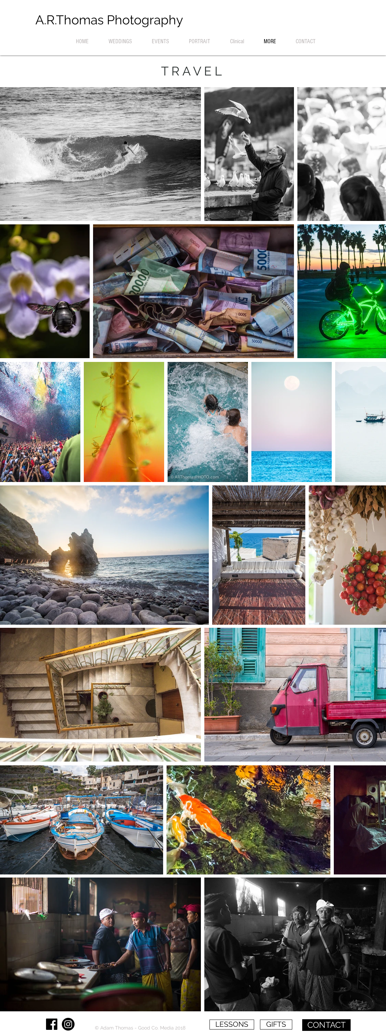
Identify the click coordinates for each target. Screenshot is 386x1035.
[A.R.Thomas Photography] (109, 20)
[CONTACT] (326, 1025)
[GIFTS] (276, 1025)
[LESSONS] (231, 1025)
